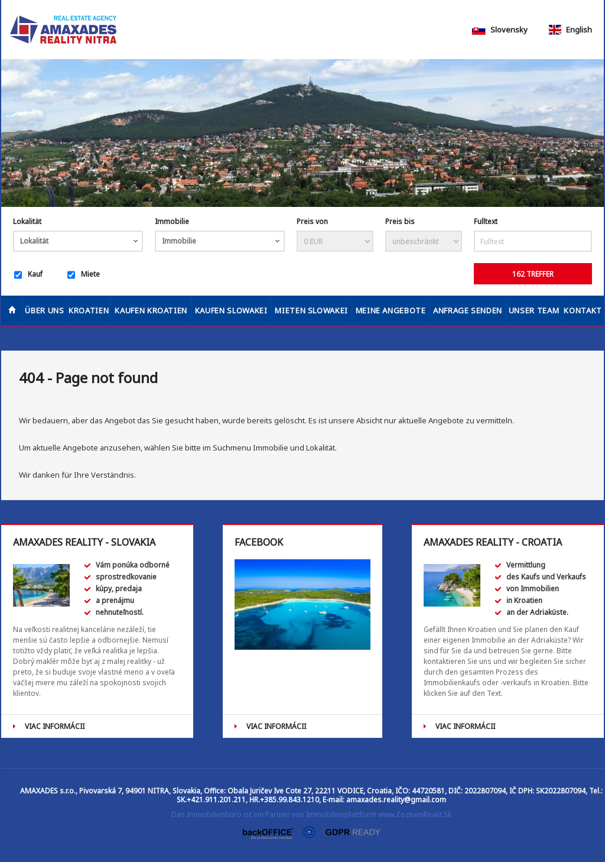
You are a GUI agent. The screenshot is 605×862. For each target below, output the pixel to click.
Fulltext (485, 221)
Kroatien (89, 310)
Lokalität (27, 221)
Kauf (28, 274)
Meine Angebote (391, 310)
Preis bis (400, 221)
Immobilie (172, 221)
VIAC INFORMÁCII (54, 726)
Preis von (312, 221)
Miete (83, 274)
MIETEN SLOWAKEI (311, 310)
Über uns (44, 310)
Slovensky (499, 29)
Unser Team (534, 310)
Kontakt (583, 310)
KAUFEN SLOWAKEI (231, 310)
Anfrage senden (467, 310)
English (569, 29)
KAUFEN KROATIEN (151, 310)
